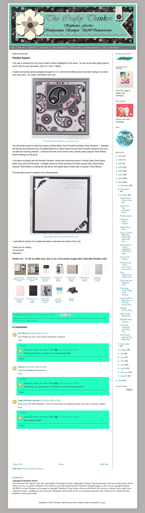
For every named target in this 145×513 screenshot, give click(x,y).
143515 (19, 281)
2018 (120, 175)
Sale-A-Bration (114, 48)
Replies (23, 345)
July (122, 354)
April (123, 365)
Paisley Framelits (71, 318)
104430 (58, 302)
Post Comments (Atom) (33, 469)
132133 (45, 302)
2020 (120, 167)
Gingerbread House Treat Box (126, 200)
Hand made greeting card (54, 318)
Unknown (21, 367)
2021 (120, 164)
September (125, 344)
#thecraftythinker (25, 318)
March (123, 368)
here (46, 66)
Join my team (44, 48)
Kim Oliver (22, 333)
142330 (32, 281)
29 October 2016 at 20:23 (68, 417)
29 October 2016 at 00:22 (68, 383)
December (125, 186)
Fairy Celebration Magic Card (125, 275)
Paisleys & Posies (84, 318)
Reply (20, 340)
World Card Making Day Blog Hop (126, 337)
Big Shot (71, 299)
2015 (120, 381)
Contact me (32, 48)
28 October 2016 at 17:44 (37, 333)
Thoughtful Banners (31, 321)
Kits (104, 48)
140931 (45, 281)
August (124, 350)
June (123, 357)
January (124, 376)
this (58, 72)
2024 (120, 156)
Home (13, 48)
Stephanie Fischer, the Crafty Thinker (39, 350)
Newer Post (18, 464)
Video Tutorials (76, 48)
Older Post (104, 464)
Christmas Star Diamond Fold (126, 283)
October (124, 195)
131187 (71, 281)
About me (21, 48)
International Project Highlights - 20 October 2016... (125, 249)
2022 (120, 160)
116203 (19, 302)
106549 (84, 281)
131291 (97, 281)
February (124, 372)
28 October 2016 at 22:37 (36, 367)
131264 (58, 281)
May (123, 361)
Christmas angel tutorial (124, 222)
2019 (120, 171)
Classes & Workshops (59, 48)
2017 (120, 178)
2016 (120, 182)
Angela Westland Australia (29, 401)
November (125, 189)
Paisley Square (126, 216)
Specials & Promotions (92, 48)
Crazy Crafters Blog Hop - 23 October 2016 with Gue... (126, 237)
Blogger (103, 503)
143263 (71, 300)
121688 (32, 302)
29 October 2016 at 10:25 (50, 401)
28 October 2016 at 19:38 (68, 350)
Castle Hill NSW (38, 318)
